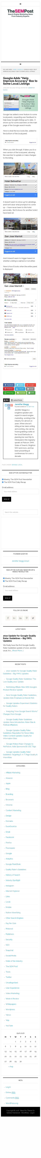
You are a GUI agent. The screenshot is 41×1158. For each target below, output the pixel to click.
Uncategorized (12, 983)
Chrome (9, 805)
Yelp (7, 1020)
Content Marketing (13, 810)
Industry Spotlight (13, 880)
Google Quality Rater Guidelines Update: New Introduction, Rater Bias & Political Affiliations (19, 722)
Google (14, 465)
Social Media (11, 956)
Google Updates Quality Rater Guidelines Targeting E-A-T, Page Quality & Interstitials (20, 754)
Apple (8, 783)
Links (8, 896)
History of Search (13, 875)
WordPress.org (12, 1103)
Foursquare (10, 848)
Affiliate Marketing (13, 773)
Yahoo (8, 1015)
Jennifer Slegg (22, 404)
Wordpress (10, 1009)
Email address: (8, 487)
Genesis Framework (13, 1113)
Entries (10, 1092)
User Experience (12, 988)
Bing (7, 789)
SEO (7, 945)
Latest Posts (17, 400)
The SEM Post (20, 13)
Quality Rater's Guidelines (16, 869)
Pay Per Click (11, 923)
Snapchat (9, 950)
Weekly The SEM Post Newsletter (17, 479)
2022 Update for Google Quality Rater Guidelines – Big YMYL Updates (19, 638)
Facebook (10, 837)
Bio (7, 400)
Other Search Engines (14, 918)
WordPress (25, 1113)
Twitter (9, 977)
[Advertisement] (20, 40)
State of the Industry (14, 961)
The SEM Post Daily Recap (14, 482)
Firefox (9, 843)
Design (8, 816)
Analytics (9, 859)
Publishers (10, 934)
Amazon (9, 778)
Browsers (10, 800)
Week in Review (12, 999)
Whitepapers (11, 1004)
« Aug (10, 1066)
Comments (12, 1098)
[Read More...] (18, 651)
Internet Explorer (13, 891)
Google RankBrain (13, 864)
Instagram (10, 886)
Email (8, 832)
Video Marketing (12, 993)
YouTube (9, 1026)
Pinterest (9, 929)
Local (20, 465)
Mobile (8, 907)
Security (9, 939)
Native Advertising (13, 912)
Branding (9, 794)
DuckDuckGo (11, 826)
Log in (8, 1087)
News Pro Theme (26, 1110)
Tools (8, 972)
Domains (9, 821)
